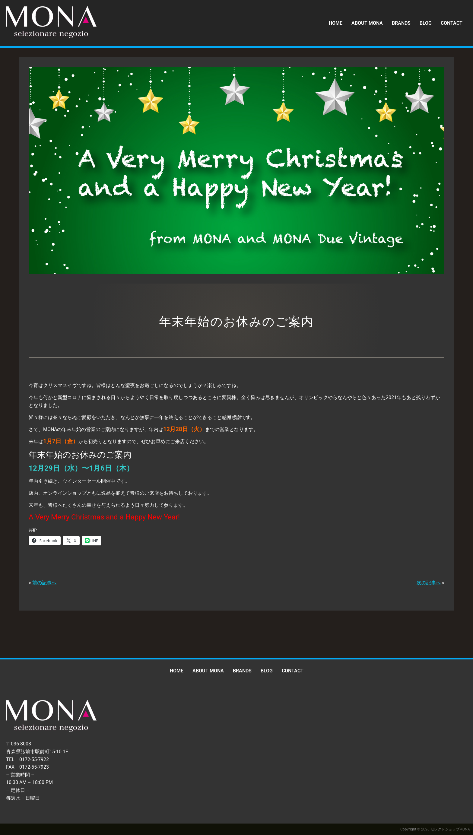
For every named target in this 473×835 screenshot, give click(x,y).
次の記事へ (429, 583)
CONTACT (451, 23)
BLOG (426, 23)
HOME (335, 23)
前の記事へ (44, 583)
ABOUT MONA (367, 23)
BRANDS (401, 23)
